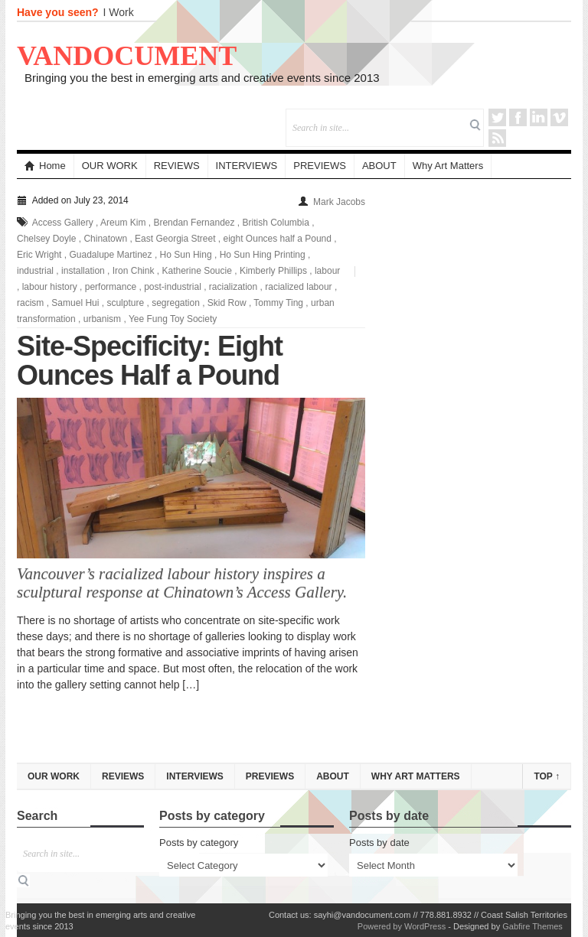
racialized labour (298, 286)
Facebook (518, 117)
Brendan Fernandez (193, 222)
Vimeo (559, 117)
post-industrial (172, 286)
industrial (35, 270)
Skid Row (227, 303)
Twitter (497, 117)
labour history (49, 286)
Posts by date (379, 842)
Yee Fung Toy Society (173, 319)
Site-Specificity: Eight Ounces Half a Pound (150, 360)
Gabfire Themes (532, 926)
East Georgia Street (175, 238)
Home (45, 165)
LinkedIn (538, 117)
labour (327, 270)
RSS (497, 138)
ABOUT (379, 165)
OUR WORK (110, 165)
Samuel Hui (75, 303)
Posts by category (198, 842)
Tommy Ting (278, 303)
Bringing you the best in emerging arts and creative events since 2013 (202, 77)
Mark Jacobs (339, 202)
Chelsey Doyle (46, 238)
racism (30, 303)
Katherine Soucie (196, 270)
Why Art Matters (448, 165)
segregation (176, 303)
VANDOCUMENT (127, 56)
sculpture (125, 303)
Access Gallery (62, 222)
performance (110, 286)
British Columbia (276, 222)
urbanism (102, 319)
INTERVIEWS (247, 165)
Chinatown (105, 238)
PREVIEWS (319, 165)
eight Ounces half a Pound (278, 238)
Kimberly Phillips (273, 270)
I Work (118, 12)
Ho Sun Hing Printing (262, 254)
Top (547, 776)
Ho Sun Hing (186, 254)
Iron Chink (134, 270)
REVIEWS (177, 165)
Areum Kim (122, 222)
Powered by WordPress (402, 926)
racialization (233, 286)
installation (83, 270)
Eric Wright (39, 254)
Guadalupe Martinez (110, 254)
